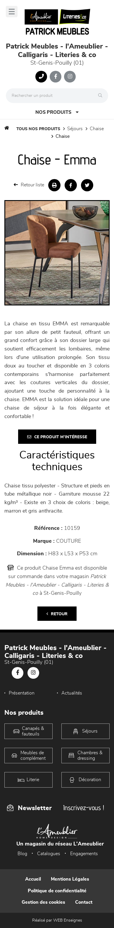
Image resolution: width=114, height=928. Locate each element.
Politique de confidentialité (57, 891)
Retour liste (29, 184)
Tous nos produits (38, 129)
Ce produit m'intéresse (57, 437)
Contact (83, 902)
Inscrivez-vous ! (83, 807)
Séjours (75, 128)
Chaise (97, 128)
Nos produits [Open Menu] (57, 112)
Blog (22, 853)
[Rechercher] (101, 95)
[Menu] (12, 11)
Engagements (84, 853)
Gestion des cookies (43, 902)
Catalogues (48, 853)
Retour (57, 614)
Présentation (21, 693)
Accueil (33, 879)
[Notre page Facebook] (55, 77)
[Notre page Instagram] (70, 77)
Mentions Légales (70, 879)
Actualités (71, 693)
